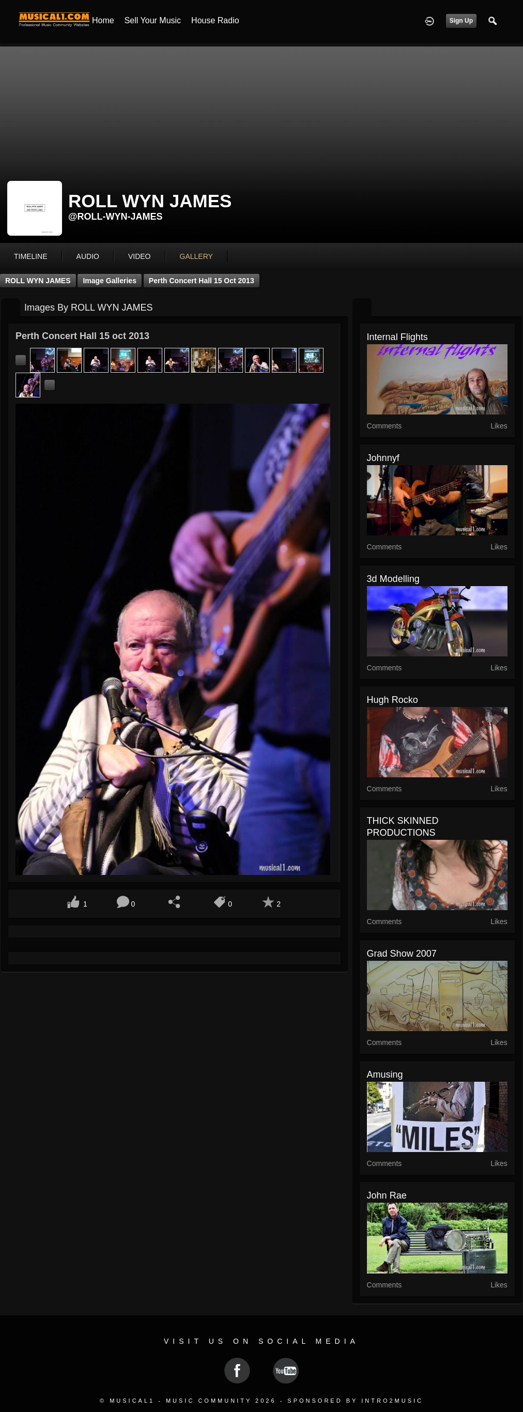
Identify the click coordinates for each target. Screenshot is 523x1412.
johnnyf (383, 458)
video (139, 256)
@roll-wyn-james (115, 216)
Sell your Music (153, 20)
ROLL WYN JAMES (38, 281)
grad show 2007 (402, 953)
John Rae (387, 1195)
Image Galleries (109, 281)
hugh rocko (392, 700)
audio (87, 256)
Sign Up (461, 20)
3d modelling (393, 579)
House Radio (215, 20)
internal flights (397, 337)
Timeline (31, 256)
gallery (196, 256)
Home (103, 20)
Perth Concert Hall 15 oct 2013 (201, 281)
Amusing (385, 1074)
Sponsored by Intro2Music (355, 1401)
